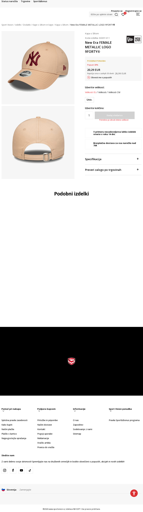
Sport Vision (7, 24)
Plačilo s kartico (9, 433)
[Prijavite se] (123, 14)
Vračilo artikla (44, 442)
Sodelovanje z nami (82, 429)
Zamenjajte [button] (25, 489)
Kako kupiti (6, 424)
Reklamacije (43, 438)
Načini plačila (7, 429)
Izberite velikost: (95, 87)
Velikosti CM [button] (114, 92)
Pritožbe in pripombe (47, 420)
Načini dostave (44, 424)
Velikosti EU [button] (90, 92)
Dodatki (27, 24)
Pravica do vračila (45, 447)
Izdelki (18, 24)
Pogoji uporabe (44, 433)
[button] (104, 14)
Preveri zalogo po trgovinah (112, 170)
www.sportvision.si (57, 509)
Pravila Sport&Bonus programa (124, 420)
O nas (76, 420)
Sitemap (77, 433)
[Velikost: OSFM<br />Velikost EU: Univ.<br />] (89, 99)
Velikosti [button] (102, 92)
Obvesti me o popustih (101, 77)
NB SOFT (76, 509)
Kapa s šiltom (61, 24)
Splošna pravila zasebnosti (14, 420)
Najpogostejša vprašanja (13, 438)
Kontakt (41, 429)
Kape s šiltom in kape (43, 24)
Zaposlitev (78, 424)
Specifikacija (112, 159)
